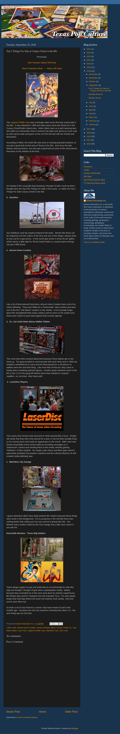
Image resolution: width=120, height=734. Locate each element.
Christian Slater (49, 628)
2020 (89, 64)
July (91, 102)
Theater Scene (94, 98)
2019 (89, 67)
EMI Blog (87, 176)
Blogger (75, 728)
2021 (89, 60)
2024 (89, 49)
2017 (89, 129)
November (93, 78)
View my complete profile (94, 242)
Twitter (86, 170)
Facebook (88, 167)
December (93, 74)
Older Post (71, 711)
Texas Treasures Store (32, 68)
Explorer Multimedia (92, 173)
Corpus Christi (63, 628)
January (92, 124)
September (94, 85)
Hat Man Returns (95, 94)
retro (61, 631)
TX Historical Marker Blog (94, 183)
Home (42, 711)
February (93, 121)
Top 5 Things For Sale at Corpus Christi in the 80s (99, 89)
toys (66, 631)
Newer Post (13, 711)
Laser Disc (22, 631)
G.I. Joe (72, 628)
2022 (89, 56)
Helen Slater (11, 631)
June (91, 106)
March (92, 117)
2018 (89, 71)
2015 (89, 136)
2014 (89, 140)
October (92, 81)
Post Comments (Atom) (27, 717)
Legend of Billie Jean (20, 122)
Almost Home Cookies (26, 628)
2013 (89, 144)
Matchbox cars (52, 631)
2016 (89, 133)
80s (14, 628)
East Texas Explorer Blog (94, 180)
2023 (89, 53)
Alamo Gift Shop (54, 68)
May (91, 110)
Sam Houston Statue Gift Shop (42, 62)
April (91, 113)
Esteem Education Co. (96, 201)
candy (39, 628)
